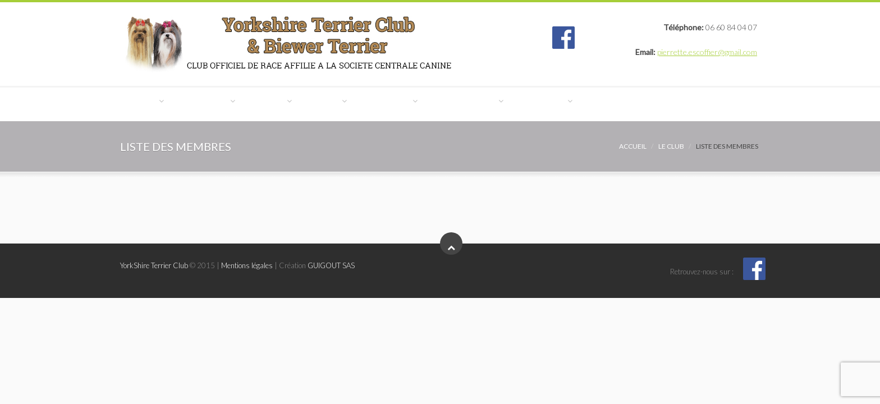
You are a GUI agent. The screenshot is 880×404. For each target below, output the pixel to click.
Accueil (633, 146)
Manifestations (553, 104)
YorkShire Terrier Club (154, 265)
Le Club (149, 104)
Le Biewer (306, 104)
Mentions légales (247, 265)
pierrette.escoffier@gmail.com (707, 52)
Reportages (647, 104)
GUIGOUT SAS (331, 265)
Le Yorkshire (225, 104)
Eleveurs (378, 104)
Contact (150, 141)
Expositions (458, 104)
